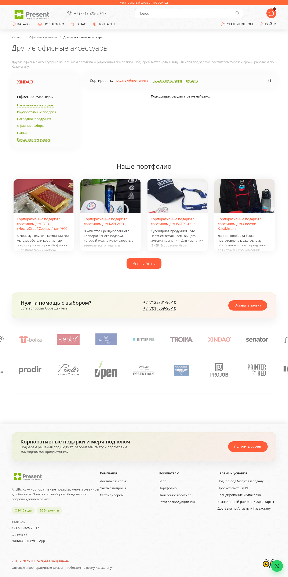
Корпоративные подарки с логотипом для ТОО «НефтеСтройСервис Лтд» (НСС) (43, 224)
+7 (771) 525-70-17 (90, 13)
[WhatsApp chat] (277, 566)
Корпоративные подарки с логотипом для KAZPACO (105, 221)
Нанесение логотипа (175, 495)
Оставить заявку (247, 305)
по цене (192, 80)
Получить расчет (248, 446)
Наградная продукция (34, 119)
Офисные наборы (30, 125)
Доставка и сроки (113, 481)
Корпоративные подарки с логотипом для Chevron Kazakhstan (239, 224)
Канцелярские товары (34, 139)
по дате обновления (131, 80)
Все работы (144, 263)
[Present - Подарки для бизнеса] (33, 13)
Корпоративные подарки (36, 112)
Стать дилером (111, 495)
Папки (22, 132)
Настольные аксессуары (35, 105)
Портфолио (168, 488)
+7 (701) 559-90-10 (159, 308)
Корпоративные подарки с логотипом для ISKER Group (173, 221)
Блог (162, 481)
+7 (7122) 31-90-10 (159, 302)
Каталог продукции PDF (177, 502)
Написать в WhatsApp (28, 540)
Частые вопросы (113, 488)
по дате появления (167, 80)
